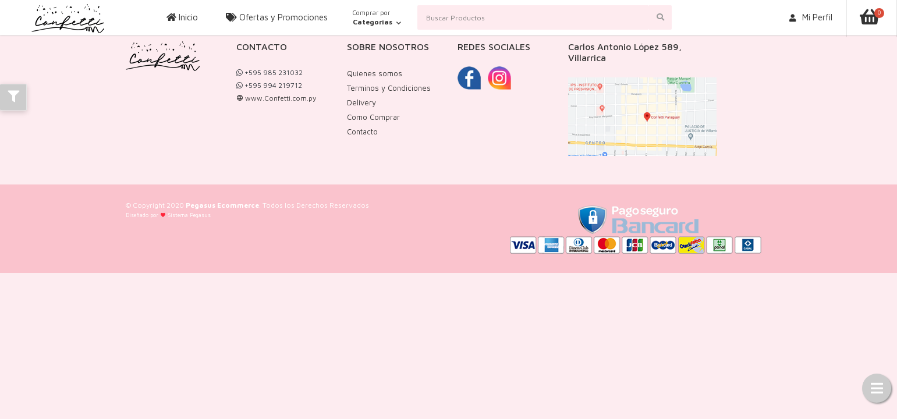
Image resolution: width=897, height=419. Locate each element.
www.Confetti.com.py (276, 98)
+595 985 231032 (269, 72)
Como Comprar (373, 117)
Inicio (182, 17)
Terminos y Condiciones (389, 88)
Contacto (362, 131)
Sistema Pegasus (189, 215)
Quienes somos (374, 73)
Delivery (361, 102)
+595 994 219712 (269, 85)
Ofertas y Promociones (277, 17)
